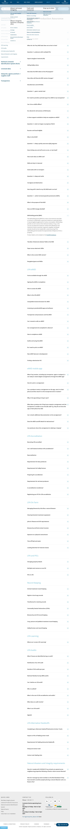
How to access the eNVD (34, 288)
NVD (13, 11)
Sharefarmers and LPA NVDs (35, 84)
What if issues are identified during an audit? (40, 656)
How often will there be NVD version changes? (40, 78)
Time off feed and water (34, 541)
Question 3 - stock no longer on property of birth (41, 124)
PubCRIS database (51, 235)
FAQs (2, 811)
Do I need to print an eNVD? (35, 347)
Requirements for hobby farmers (36, 468)
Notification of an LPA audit (35, 662)
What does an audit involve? (35, 702)
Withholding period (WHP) (34, 215)
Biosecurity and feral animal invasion (38, 528)
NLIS (23, 11)
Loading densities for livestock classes (38, 547)
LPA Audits (4, 48)
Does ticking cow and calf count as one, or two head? (42, 150)
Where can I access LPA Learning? (36, 642)
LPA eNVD (3, 28)
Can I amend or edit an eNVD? (35, 321)
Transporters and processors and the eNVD (39, 314)
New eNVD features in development (37, 354)
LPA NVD (3, 25)
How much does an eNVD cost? (36, 156)
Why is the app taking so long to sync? (38, 398)
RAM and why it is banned (34, 163)
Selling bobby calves (33, 65)
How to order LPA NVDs (33, 32)
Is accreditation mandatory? (35, 488)
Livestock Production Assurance (9, 802)
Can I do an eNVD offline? (34, 104)
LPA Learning (4, 45)
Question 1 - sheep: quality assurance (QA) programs (42, 143)
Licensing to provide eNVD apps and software (40, 308)
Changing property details (34, 561)
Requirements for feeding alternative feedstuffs (40, 742)
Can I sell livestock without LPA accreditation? (40, 448)
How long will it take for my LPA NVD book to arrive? (42, 189)
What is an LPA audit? (33, 708)
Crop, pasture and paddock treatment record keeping (42, 621)
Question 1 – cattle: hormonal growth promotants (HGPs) (43, 196)
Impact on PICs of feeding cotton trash (38, 735)
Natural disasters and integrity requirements (9, 55)
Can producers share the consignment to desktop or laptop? (44, 428)
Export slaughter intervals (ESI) (36, 58)
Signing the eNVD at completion (36, 282)
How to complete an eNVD (34, 334)
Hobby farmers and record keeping (37, 628)
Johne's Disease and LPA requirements (38, 521)
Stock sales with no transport (35, 169)
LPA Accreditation (5, 33)
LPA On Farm (4, 36)
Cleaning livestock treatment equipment (38, 515)
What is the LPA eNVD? (33, 295)
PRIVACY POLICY (24, 824)
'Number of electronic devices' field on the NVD (40, 242)
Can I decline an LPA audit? (35, 682)
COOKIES (36, 824)
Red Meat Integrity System (8, 800)
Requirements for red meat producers (38, 481)
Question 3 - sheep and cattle (35, 176)
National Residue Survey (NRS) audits (37, 676)
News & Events (5, 809)
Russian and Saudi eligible (34, 130)
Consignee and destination (35, 183)
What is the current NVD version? (36, 255)
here (40, 816)
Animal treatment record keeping (36, 589)
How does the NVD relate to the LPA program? (40, 71)
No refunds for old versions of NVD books (39, 111)
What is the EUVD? (32, 137)
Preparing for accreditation (35, 475)
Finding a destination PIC (34, 360)
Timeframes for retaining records (36, 602)
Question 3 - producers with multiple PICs (39, 52)
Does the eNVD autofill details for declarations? (40, 421)
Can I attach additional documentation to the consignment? (44, 415)
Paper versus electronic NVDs (35, 248)
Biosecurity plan (36, 11)
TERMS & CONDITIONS (9, 824)
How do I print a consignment (35, 383)
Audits (28, 11)
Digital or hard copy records (35, 595)
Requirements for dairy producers (36, 461)
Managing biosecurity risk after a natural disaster (41, 508)
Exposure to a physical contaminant (37, 534)
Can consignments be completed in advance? (40, 328)
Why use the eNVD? (32, 39)
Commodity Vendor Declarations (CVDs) (38, 608)
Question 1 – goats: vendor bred (36, 91)
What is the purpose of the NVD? (36, 202)
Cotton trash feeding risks (34, 755)
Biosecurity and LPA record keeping (37, 615)
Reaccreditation (31, 455)
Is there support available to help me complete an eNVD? (43, 117)
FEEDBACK (46, 824)
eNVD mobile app (5, 30)
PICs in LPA (30, 575)
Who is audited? (31, 689)
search (63, 9)
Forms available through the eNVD (37, 275)
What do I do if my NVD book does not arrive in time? (42, 45)
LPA (18, 11)
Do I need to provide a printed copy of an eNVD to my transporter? (46, 98)
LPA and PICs (4, 39)
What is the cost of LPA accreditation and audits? (41, 695)
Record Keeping (5, 42)
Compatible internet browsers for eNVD (38, 301)
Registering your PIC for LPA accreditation (39, 494)
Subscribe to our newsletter (8, 813)
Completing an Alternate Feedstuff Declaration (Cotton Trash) (44, 729)
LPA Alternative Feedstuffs (8, 51)
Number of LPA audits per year (36, 669)
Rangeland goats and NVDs (35, 261)
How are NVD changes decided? (36, 209)
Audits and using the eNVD (35, 341)
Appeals (29, 715)
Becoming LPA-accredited (34, 442)
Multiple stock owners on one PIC (36, 568)
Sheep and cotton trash (34, 748)
